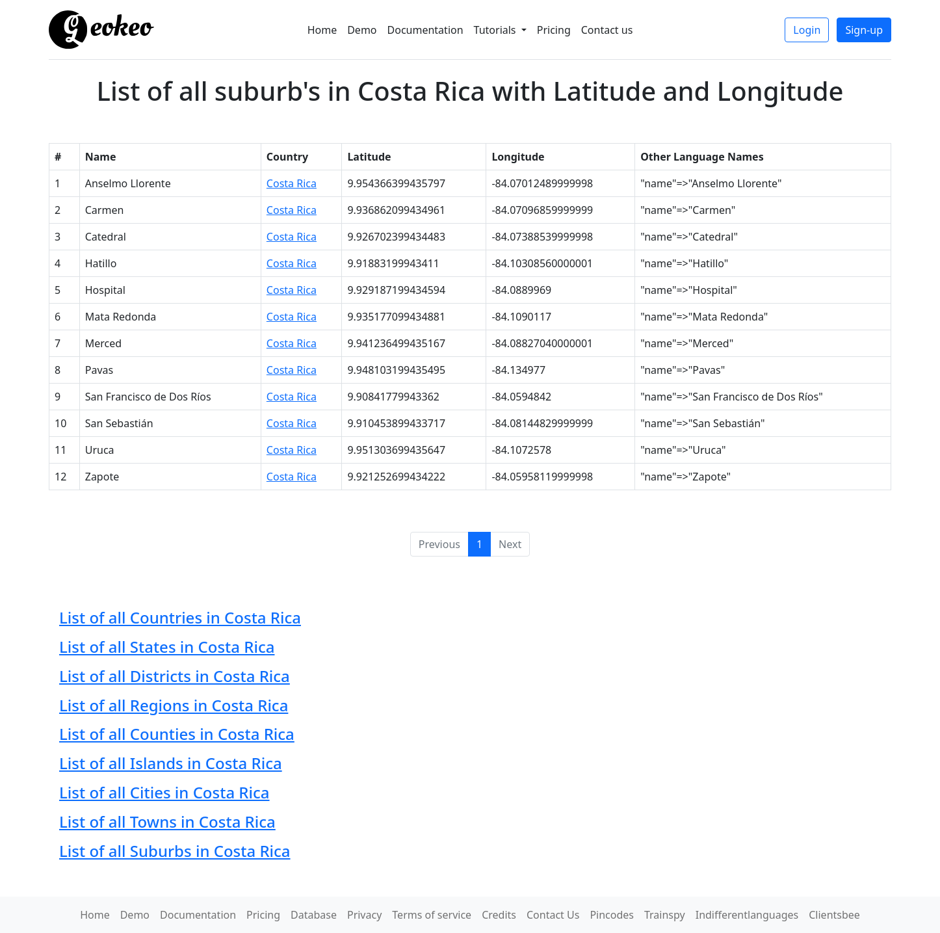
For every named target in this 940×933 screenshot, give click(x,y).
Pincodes (612, 915)
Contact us (607, 30)
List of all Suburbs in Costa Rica (175, 850)
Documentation (425, 30)
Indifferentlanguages (747, 915)
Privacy (364, 915)
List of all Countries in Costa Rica (180, 617)
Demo (361, 30)
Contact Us (553, 915)
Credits (499, 915)
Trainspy (664, 915)
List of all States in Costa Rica (166, 646)
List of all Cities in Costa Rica (164, 792)
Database (314, 915)
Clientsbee (834, 915)
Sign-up (864, 30)
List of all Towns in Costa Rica (167, 821)
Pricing (554, 30)
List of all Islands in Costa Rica (170, 763)
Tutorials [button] (496, 30)
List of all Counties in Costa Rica (176, 733)
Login (806, 30)
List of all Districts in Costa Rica (174, 676)
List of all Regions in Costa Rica (173, 705)
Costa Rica (292, 183)
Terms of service (431, 915)
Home (322, 30)
